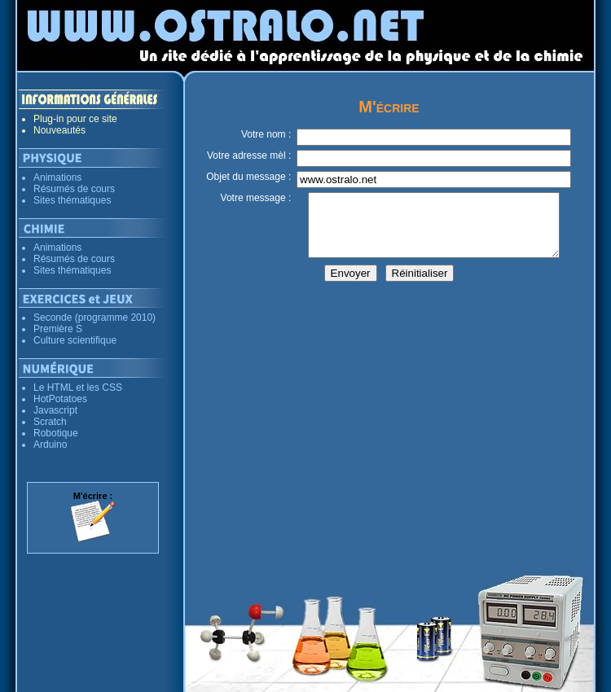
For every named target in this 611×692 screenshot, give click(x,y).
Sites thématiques (72, 200)
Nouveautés (59, 130)
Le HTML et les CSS (77, 387)
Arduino (50, 444)
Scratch (50, 421)
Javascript (55, 410)
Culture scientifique (74, 340)
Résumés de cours (74, 189)
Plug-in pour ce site (75, 119)
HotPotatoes (60, 399)
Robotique (55, 433)
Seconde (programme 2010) (94, 317)
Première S (57, 329)
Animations (57, 177)
